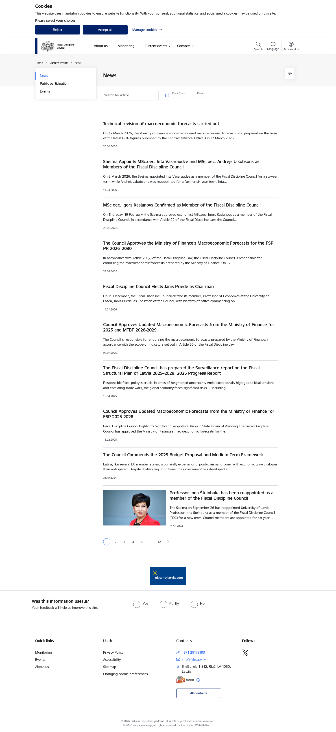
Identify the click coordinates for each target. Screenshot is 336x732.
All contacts (198, 693)
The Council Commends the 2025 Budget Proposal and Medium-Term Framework (183, 454)
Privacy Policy (113, 652)
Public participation (54, 83)
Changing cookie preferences (125, 674)
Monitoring (43, 652)
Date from (178, 93)
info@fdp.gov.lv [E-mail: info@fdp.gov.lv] (194, 659)
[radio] (140, 603)
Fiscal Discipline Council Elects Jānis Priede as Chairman (158, 286)
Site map (109, 667)
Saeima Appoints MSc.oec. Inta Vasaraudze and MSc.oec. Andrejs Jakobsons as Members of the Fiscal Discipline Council (181, 164)
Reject (57, 30)
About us (42, 667)
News (44, 75)
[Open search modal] (258, 46)
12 (159, 542)
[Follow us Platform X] (245, 653)
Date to (201, 93)
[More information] (198, 680)
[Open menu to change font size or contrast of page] (291, 46)
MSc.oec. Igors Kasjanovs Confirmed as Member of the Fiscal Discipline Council (182, 205)
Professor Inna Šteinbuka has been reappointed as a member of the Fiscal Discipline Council (221, 495)
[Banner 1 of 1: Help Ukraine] (168, 575)
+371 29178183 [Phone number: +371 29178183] (193, 652)
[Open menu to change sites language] (273, 46)
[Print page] (290, 73)
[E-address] (185, 680)
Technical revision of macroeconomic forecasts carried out (161, 123)
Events (45, 91)
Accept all (105, 30)
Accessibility (112, 659)
